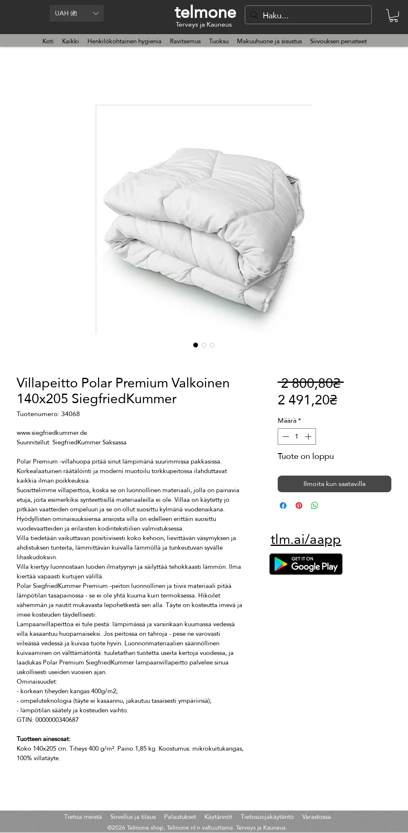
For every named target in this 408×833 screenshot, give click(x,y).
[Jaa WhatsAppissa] (315, 506)
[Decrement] (285, 436)
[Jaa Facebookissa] (283, 506)
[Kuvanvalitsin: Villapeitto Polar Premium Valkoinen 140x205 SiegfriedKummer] (196, 345)
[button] (77, 13)
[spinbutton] (297, 436)
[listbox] (77, 13)
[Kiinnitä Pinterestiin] (299, 506)
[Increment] (309, 436)
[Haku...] (308, 15)
